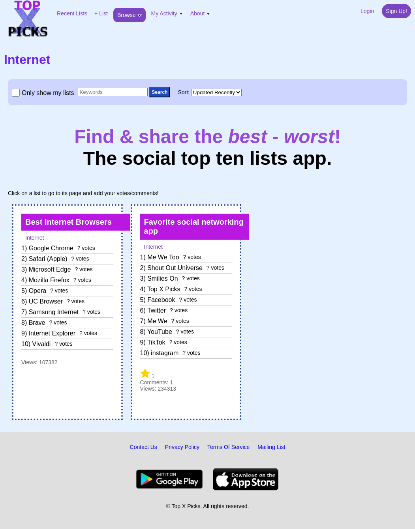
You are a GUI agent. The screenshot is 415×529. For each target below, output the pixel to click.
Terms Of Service (228, 447)
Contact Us (143, 447)
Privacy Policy (182, 447)
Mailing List (271, 447)
